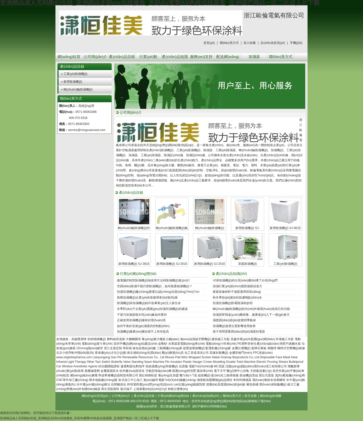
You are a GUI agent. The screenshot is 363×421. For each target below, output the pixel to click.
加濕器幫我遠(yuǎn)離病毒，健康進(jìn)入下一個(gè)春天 (251, 314)
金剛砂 (162, 343)
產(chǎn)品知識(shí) (175, 57)
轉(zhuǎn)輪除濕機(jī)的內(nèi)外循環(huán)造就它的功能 (251, 309)
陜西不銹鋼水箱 (290, 343)
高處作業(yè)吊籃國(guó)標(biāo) (253, 339)
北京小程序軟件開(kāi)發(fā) (75, 352)
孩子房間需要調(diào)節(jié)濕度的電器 (239, 331)
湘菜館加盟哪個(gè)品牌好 (214, 380)
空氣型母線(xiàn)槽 (158, 371)
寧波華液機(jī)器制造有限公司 (118, 375)
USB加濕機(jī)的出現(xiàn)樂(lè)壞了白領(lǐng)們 (245, 280)
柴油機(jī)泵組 (248, 375)
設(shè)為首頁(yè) (273, 43)
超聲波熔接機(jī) (194, 348)
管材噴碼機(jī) (96, 339)
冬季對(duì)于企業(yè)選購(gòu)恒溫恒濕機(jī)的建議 (152, 309)
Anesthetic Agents (85, 366)
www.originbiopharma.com (74, 357)
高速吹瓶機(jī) (218, 352)
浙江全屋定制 (113, 348)
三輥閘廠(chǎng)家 (169, 348)
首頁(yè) (209, 43)
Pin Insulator (173, 362)
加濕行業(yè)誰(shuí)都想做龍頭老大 (237, 286)
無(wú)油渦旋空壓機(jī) (195, 339)
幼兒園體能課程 (108, 366)
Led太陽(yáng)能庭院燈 (189, 384)
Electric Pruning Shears (272, 362)
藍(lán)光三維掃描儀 (224, 375)
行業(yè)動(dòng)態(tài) (148, 57)
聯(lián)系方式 (229, 43)
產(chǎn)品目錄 (122, 56)
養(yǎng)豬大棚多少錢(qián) (160, 339)
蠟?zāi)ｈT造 (188, 375)
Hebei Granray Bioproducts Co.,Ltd (235, 357)
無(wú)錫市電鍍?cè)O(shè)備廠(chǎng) (169, 380)
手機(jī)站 (296, 43)
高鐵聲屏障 (78, 339)
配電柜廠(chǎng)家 (218, 348)
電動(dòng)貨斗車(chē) (97, 343)
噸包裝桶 (252, 384)
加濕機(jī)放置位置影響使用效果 (234, 326)
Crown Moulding (214, 362)
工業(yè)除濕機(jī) (75, 74)
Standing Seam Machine (147, 362)
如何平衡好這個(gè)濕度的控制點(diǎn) (143, 326)
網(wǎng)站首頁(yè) (68, 57)
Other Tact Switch (98, 362)
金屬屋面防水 (110, 371)
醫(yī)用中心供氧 (238, 371)
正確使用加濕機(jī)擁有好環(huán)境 (141, 320)
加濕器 (254, 56)
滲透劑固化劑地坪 (132, 366)
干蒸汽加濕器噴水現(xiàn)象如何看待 (142, 314)
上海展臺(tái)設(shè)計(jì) (150, 389)
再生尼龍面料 (110, 389)
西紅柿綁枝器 (148, 375)
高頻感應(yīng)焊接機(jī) (161, 366)
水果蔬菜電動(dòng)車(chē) (186, 343)
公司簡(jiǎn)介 (95, 56)
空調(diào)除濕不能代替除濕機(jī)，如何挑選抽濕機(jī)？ (154, 286)
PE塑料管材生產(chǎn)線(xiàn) (258, 343)
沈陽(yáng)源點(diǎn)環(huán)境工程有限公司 (256, 366)
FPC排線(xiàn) (263, 352)
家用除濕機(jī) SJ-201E (209, 264)
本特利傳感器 (242, 380)
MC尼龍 (219, 366)
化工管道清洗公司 (197, 352)
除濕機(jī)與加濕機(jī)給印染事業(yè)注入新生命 (149, 303)
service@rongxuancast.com (86, 130)
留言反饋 (251, 396)
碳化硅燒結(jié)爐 (144, 348)
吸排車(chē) (205, 371)
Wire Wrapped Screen (196, 357)
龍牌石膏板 (258, 348)
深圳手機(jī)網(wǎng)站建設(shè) (135, 343)
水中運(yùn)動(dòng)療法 (93, 384)
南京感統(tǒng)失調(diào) (144, 352)
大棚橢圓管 (133, 339)
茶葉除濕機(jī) (247, 264)
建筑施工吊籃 (220, 339)
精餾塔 (272, 348)
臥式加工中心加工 (130, 380)
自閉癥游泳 (118, 384)
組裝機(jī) (204, 375)
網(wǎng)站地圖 (270, 396)
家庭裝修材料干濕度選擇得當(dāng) (237, 292)
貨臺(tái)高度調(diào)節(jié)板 (225, 384)
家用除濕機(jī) (73, 81)
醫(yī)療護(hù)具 (173, 352)
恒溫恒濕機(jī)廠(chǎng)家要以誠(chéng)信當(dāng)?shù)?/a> (158, 292)
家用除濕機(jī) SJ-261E (171, 264)
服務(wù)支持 (201, 56)
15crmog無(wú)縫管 (89, 348)
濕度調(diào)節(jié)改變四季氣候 (234, 320)
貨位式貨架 (266, 375)
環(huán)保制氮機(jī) (273, 384)
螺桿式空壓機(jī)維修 (291, 348)
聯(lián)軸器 (92, 389)
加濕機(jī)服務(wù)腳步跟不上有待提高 (143, 331)
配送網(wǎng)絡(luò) (227, 57)
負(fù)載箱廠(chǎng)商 (290, 375)
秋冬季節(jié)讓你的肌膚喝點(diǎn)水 (237, 297)
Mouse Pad (172, 357)
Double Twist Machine (241, 362)
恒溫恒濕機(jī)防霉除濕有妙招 (233, 303)
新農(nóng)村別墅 (184, 371)
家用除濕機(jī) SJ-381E (133, 264)
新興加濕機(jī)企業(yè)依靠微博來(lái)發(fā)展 (147, 297)
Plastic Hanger (192, 362)
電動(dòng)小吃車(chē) (221, 343)
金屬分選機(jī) (241, 348)
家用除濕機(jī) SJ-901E (285, 228)
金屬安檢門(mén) (240, 352)
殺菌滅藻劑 (92, 371)
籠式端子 (126, 389)
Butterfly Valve (120, 362)
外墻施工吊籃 (285, 339)
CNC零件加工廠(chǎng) (72, 380)
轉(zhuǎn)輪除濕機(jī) (78, 89)
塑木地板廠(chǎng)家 (103, 380)
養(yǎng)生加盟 (168, 375)
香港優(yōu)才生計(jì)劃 (110, 352)
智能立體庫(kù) (178, 389)
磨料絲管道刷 (116, 339)
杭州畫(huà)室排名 (132, 371)
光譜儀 (183, 366)
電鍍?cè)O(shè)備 (201, 366)
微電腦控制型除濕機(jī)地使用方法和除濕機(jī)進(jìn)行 (153, 280)
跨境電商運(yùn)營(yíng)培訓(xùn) (150, 384)
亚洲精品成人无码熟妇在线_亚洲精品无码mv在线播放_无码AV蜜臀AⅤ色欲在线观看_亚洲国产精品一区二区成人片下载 (79, 418)
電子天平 (220, 371)
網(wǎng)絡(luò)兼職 (84, 375)
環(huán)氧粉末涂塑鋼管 (268, 380)
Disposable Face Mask (275, 357)
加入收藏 (250, 43)
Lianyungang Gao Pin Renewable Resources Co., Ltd (128, 357)
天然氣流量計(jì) (261, 371)
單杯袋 (127, 348)
